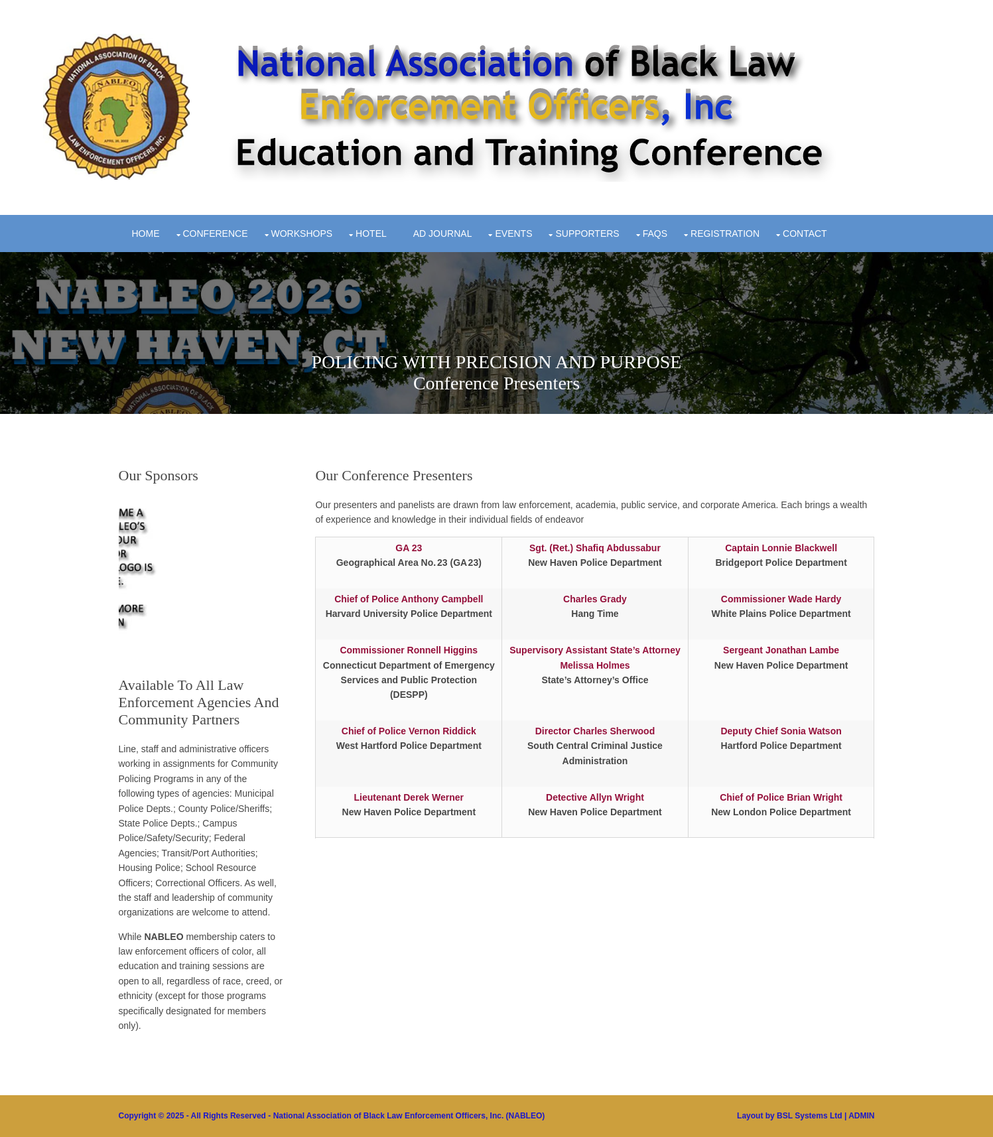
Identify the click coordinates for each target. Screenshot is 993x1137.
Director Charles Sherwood (595, 731)
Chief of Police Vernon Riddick (409, 731)
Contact (805, 233)
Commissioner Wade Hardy (781, 599)
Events (513, 233)
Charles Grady (595, 599)
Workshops (302, 233)
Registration (725, 233)
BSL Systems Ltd (809, 1115)
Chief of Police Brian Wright (781, 797)
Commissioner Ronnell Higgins (409, 650)
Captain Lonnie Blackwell (781, 548)
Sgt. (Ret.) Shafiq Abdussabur (595, 548)
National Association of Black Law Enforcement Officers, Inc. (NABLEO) (409, 1115)
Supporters (587, 233)
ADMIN (861, 1115)
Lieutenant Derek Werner (409, 797)
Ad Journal (442, 233)
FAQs (655, 233)
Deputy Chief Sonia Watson (780, 731)
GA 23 (408, 548)
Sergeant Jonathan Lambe (781, 650)
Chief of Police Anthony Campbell (408, 599)
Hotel (371, 233)
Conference (215, 233)
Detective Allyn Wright (595, 797)
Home (146, 233)
